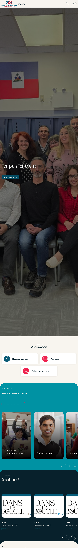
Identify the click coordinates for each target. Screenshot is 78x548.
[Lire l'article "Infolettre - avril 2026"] (49, 512)
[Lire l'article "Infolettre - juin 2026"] (16, 512)
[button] (74, 3)
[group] (16, 435)
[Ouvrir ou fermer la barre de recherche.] (67, 3)
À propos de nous (10, 177)
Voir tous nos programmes (13, 404)
